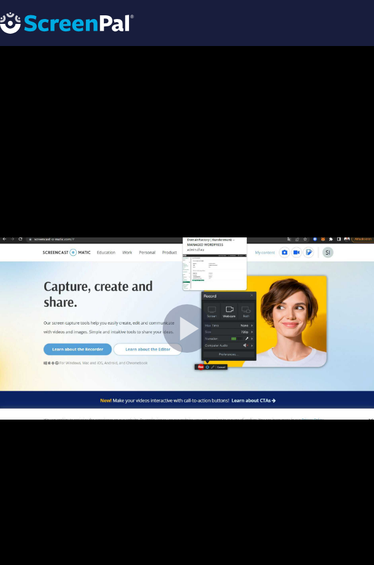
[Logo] (67, 22)
